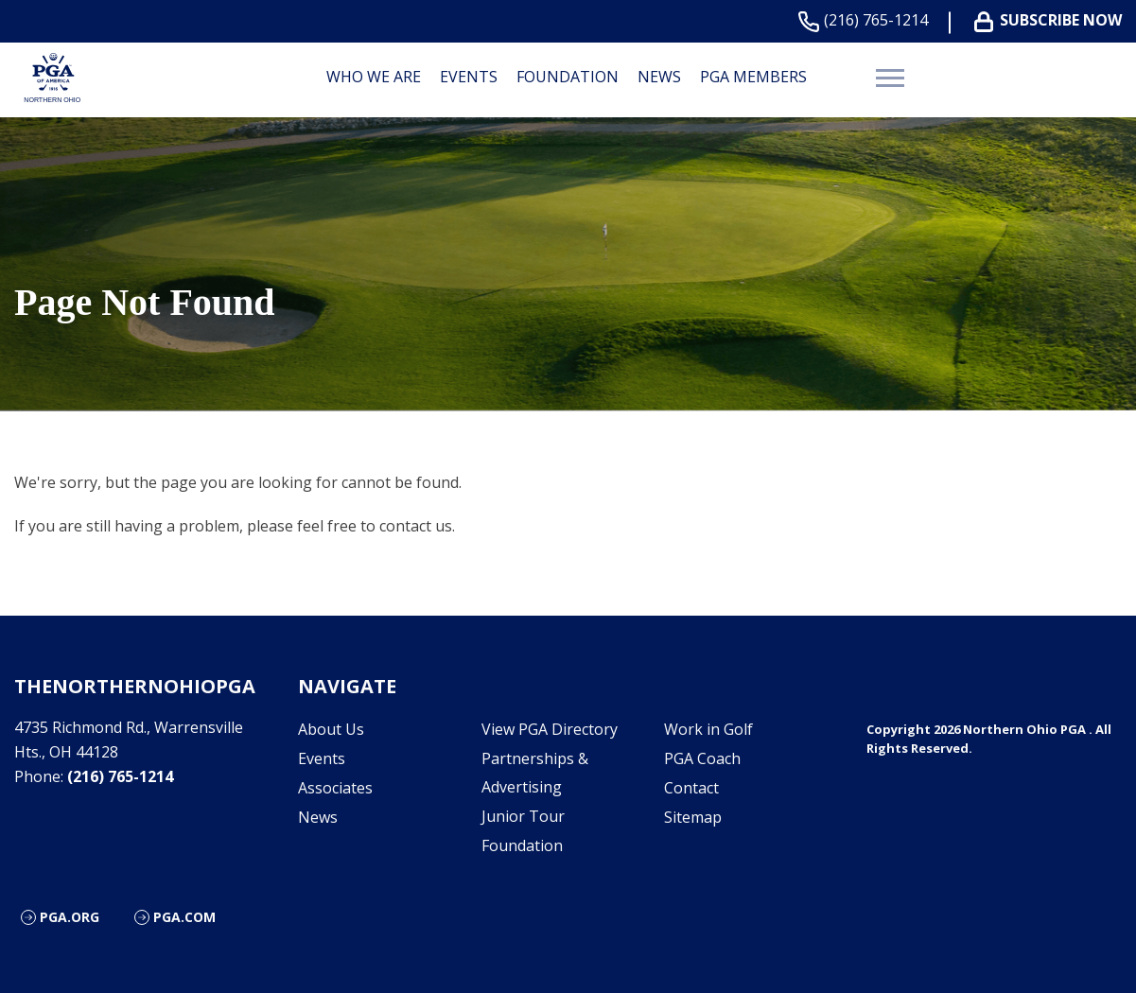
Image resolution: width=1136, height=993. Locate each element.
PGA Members (753, 76)
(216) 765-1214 (867, 20)
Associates (335, 787)
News (659, 76)
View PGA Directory (549, 729)
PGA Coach (702, 758)
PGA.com (184, 917)
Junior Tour (523, 816)
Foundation (567, 76)
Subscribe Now (1052, 20)
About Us (331, 729)
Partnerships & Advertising (534, 772)
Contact (691, 787)
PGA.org (69, 917)
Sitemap (693, 817)
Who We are (373, 76)
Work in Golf (708, 729)
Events (469, 76)
